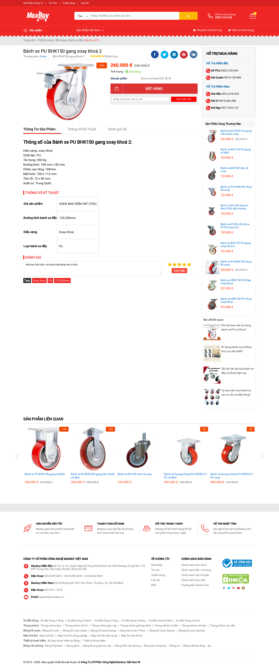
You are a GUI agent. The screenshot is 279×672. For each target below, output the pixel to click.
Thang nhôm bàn (51, 625)
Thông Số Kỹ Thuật (81, 129)
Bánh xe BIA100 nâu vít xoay (134, 474)
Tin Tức (53, 3)
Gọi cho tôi (184, 99)
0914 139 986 (223, 77)
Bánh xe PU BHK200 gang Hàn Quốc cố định (93, 475)
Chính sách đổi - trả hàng (196, 569)
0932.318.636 (222, 70)
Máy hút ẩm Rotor (132, 635)
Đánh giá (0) (117, 129)
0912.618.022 (222, 93)
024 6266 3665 (93, 575)
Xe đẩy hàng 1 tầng (52, 620)
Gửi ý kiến (179, 270)
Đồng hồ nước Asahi (75, 630)
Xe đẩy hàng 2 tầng (106, 620)
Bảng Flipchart (54, 645)
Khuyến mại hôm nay (207, 30)
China (43, 56)
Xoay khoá (39, 280)
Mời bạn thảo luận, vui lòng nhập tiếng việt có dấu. (93, 268)
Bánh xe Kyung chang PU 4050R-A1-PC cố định (186, 475)
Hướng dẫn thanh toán (195, 585)
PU (50, 280)
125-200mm (62, 280)
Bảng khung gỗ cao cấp (97, 645)
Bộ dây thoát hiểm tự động (64, 640)
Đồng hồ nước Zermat (192, 630)
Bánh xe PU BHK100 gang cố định (44, 474)
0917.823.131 (222, 107)
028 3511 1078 (53, 589)
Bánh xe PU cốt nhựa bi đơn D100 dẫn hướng (234, 207)
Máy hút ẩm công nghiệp (72, 635)
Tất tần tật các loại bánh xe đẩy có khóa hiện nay (237, 370)
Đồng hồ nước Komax (104, 630)
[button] (17, 456)
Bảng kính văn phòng (127, 645)
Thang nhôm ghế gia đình (135, 625)
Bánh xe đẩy (75, 40)
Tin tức (155, 569)
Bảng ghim (72, 645)
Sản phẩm (32, 30)
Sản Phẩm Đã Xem (90, 30)
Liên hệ (85, 3)
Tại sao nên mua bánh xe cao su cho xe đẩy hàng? (236, 392)
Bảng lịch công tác (155, 645)
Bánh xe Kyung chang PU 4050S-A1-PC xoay (232, 475)
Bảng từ (175, 645)
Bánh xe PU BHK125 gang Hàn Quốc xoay (236, 132)
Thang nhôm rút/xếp (222, 625)
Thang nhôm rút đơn (194, 625)
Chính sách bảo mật (193, 580)
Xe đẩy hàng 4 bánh (160, 620)
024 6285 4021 (53, 575)
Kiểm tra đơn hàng (241, 30)
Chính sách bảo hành (194, 564)
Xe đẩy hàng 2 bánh (79, 620)
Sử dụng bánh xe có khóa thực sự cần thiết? (236, 349)
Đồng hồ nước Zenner (162, 630)
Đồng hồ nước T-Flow (133, 630)
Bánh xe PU (92, 40)
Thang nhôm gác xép (104, 625)
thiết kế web (62, 662)
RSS (153, 585)
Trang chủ (29, 40)
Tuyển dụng (69, 3)
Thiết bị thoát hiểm (94, 640)
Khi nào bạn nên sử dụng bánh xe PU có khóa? (236, 327)
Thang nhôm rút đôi (166, 625)
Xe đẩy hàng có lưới (188, 620)
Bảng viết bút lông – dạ (197, 645)
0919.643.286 (221, 100)
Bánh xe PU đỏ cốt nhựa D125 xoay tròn (234, 226)
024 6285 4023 (73, 575)
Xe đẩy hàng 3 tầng (133, 620)
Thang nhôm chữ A (76, 625)
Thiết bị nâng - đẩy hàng (52, 40)
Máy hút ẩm (47, 635)
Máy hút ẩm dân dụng (104, 635)
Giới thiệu (156, 564)
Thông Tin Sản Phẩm (39, 129)
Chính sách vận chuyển (195, 574)
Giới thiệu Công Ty (33, 3)
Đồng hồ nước (50, 630)
